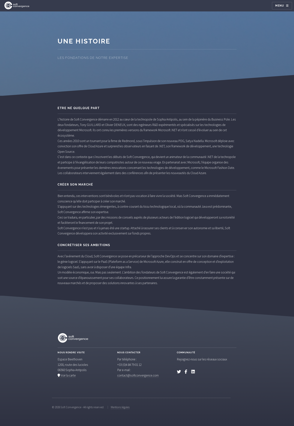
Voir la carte (67, 375)
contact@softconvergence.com (138, 375)
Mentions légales (120, 407)
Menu (279, 5)
